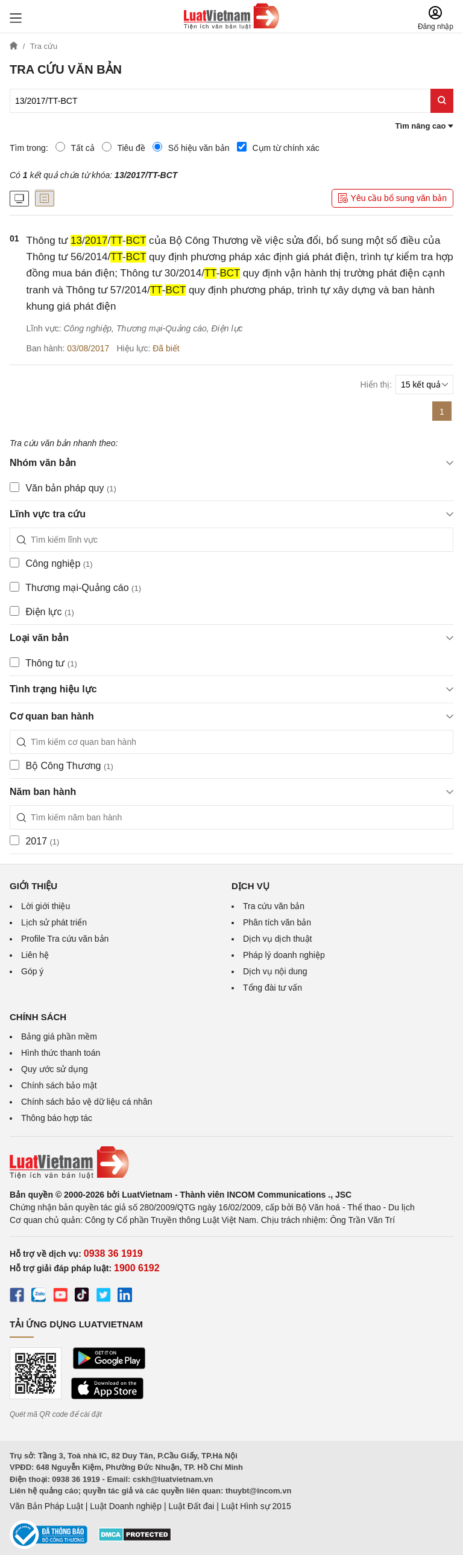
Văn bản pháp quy (63, 487)
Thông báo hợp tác (56, 1118)
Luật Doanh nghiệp (126, 1506)
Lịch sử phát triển (54, 922)
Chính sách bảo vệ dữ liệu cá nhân (86, 1101)
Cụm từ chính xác (278, 147)
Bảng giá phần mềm (59, 1036)
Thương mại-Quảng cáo (75, 587)
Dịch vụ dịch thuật (277, 939)
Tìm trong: (29, 148)
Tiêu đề (123, 147)
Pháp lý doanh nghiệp (284, 955)
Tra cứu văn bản (273, 906)
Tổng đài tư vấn (272, 987)
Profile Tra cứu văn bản (65, 939)
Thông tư (43, 662)
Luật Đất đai (191, 1506)
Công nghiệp (51, 563)
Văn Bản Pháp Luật (46, 1506)
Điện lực (42, 611)
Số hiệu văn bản (191, 147)
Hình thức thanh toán (60, 1053)
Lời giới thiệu (45, 906)
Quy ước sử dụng (54, 1069)
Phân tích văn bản (277, 922)
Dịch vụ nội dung (275, 971)
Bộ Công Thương (61, 765)
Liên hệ (35, 955)
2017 (34, 840)
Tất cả (75, 147)
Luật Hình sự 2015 (256, 1506)
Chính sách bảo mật (59, 1085)
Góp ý (32, 971)
